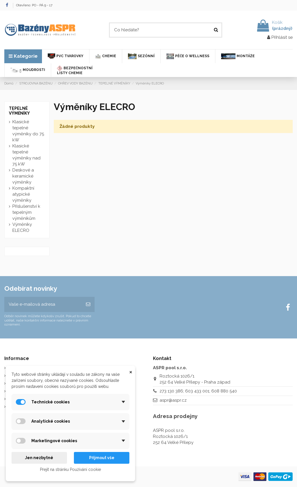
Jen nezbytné (39, 457)
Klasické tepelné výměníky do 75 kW (28, 131)
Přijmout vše (101, 457)
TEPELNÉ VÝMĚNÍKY (19, 111)
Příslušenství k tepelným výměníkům (26, 212)
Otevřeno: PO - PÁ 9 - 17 (34, 5)
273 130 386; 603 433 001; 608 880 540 (198, 391)
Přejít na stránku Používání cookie (70, 469)
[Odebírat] (88, 304)
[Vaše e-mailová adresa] (43, 304)
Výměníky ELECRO (22, 227)
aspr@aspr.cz (173, 400)
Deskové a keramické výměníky (23, 176)
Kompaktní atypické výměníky (23, 194)
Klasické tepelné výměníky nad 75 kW (26, 155)
